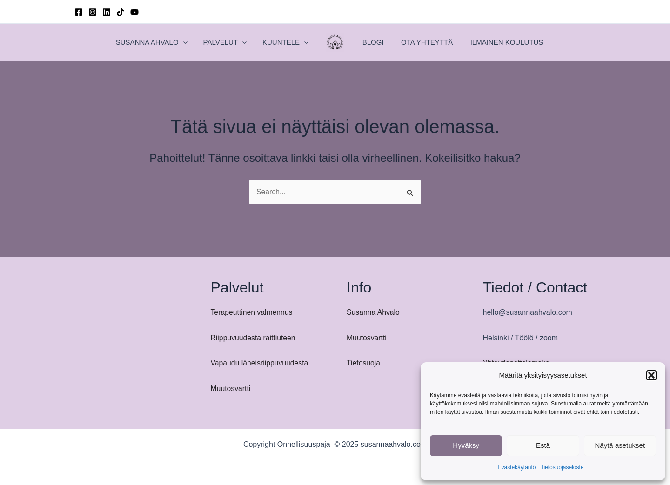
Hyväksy (466, 445)
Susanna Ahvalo (374, 312)
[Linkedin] (106, 12)
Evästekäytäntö (516, 467)
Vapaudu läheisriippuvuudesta (260, 363)
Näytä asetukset (620, 445)
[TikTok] (120, 12)
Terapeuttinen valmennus (252, 312)
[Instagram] (92, 12)
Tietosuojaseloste (562, 467)
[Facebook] (78, 12)
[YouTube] (134, 12)
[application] (203, 42)
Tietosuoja (364, 363)
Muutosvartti (231, 388)
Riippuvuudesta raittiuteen (254, 338)
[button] (651, 375)
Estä (543, 445)
